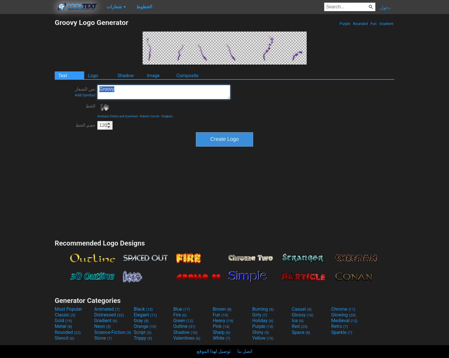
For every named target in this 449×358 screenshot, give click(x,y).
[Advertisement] (27, 104)
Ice (298, 320)
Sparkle (341, 332)
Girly (259, 315)
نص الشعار (85, 91)
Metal (63, 326)
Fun (374, 24)
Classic (65, 315)
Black (143, 309)
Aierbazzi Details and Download (117, 116)
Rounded (360, 24)
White (221, 338)
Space (301, 332)
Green (183, 320)
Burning (263, 309)
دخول (385, 7)
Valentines (186, 338)
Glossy (303, 315)
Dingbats (167, 116)
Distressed (109, 315)
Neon (102, 326)
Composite (187, 75)
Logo (93, 75)
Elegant (145, 315)
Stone (103, 338)
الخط (90, 106)
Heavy (223, 320)
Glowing (343, 315)
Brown (222, 309)
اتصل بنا (244, 351)
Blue (181, 309)
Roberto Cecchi (149, 116)
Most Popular (68, 309)
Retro (339, 326)
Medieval (344, 320)
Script (142, 332)
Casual (302, 309)
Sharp (222, 332)
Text (62, 75)
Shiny (260, 332)
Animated (107, 309)
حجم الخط (85, 125)
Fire (180, 315)
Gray (141, 320)
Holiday (262, 320)
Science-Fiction (112, 332)
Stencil (64, 338)
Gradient (386, 24)
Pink (221, 326)
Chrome (343, 309)
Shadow (125, 75)
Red (300, 326)
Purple (345, 24)
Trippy (143, 338)
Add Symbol (85, 95)
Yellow (262, 338)
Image (153, 75)
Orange (145, 326)
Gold (63, 320)
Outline (184, 326)
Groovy (163, 92)
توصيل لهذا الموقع (214, 351)
